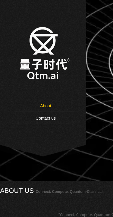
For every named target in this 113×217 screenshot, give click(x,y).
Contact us (46, 118)
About (45, 105)
